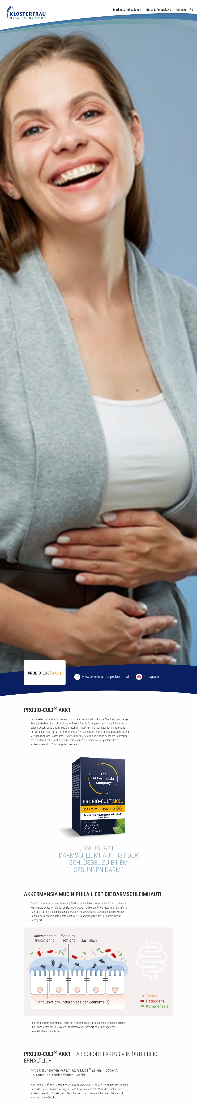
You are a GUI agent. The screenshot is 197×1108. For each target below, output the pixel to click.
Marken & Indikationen (127, 9)
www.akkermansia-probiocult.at (105, 676)
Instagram (151, 676)
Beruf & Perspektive (158, 9)
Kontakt (181, 9)
